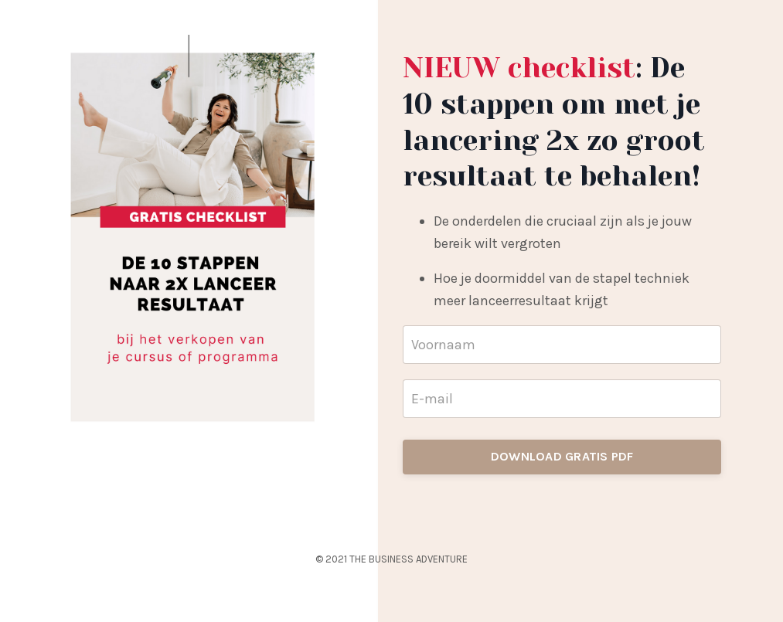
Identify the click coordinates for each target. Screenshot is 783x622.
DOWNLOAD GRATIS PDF (562, 456)
